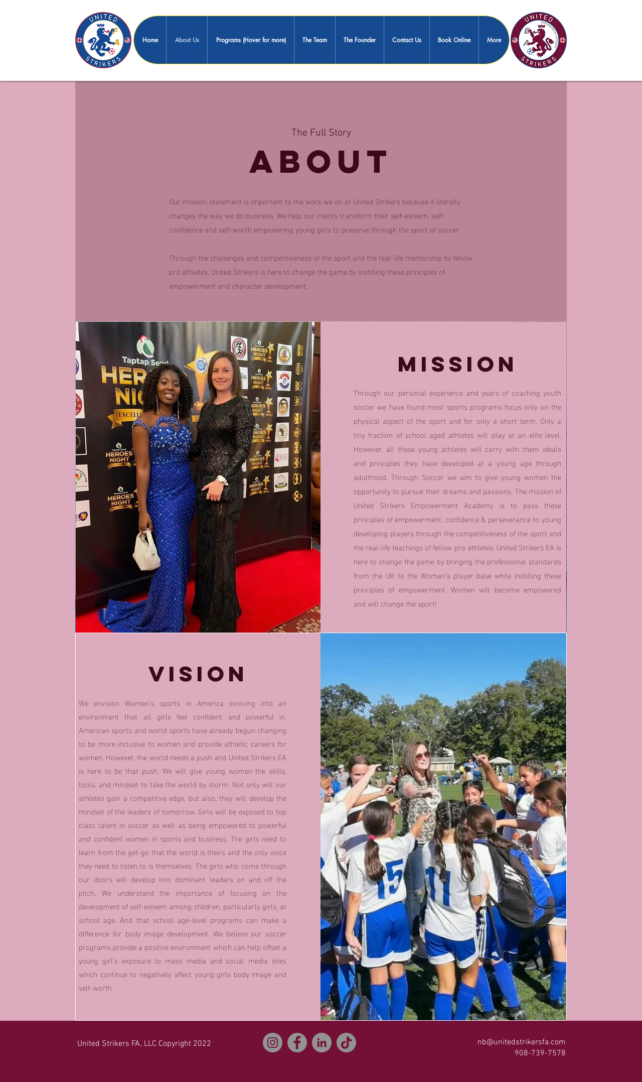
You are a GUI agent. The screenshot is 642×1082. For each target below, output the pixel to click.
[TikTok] (346, 1042)
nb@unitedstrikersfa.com (521, 1042)
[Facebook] (297, 1042)
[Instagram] (272, 1042)
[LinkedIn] (322, 1042)
